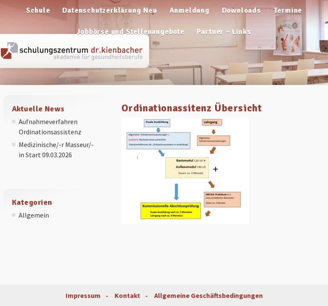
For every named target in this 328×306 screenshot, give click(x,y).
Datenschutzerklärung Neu (109, 10)
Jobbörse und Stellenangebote (130, 31)
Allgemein (34, 215)
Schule (38, 10)
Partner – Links (224, 31)
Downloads (241, 10)
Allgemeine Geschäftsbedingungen (208, 295)
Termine (287, 10)
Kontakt (127, 295)
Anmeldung (190, 10)
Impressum (83, 295)
